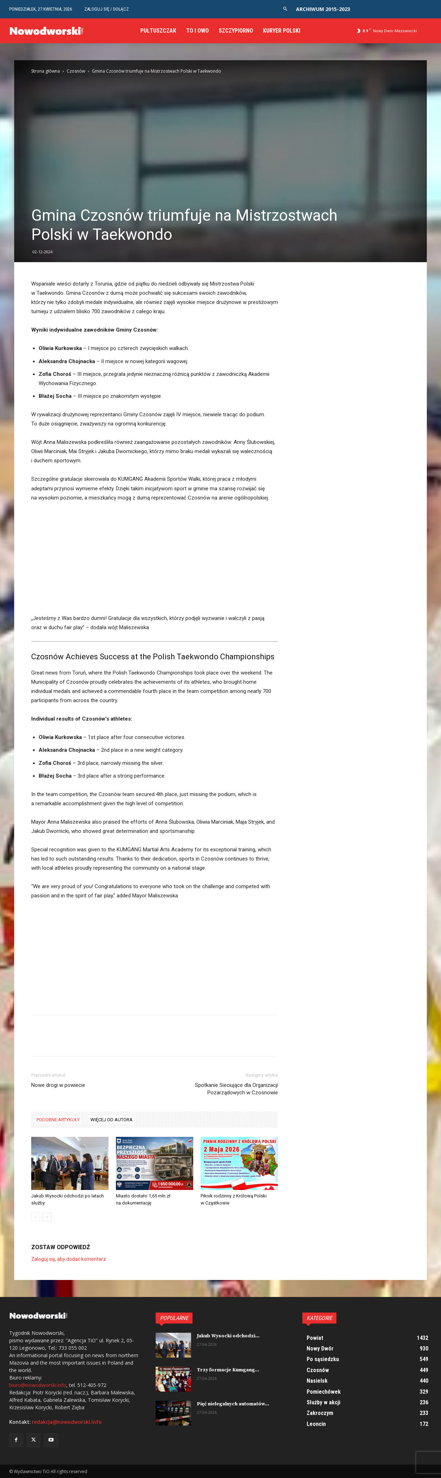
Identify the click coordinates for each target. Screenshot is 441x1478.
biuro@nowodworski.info (37, 1385)
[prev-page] (35, 1217)
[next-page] (47, 1217)
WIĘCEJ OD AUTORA (111, 1119)
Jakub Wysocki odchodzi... (228, 1336)
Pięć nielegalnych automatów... (233, 1404)
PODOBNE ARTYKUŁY (58, 1119)
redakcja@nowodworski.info (67, 1422)
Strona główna (45, 71)
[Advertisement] (154, 561)
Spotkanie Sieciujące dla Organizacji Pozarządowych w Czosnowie (236, 1089)
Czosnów (76, 71)
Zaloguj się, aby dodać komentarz (68, 1259)
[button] (285, 9)
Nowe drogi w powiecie (58, 1085)
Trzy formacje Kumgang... (228, 1370)
